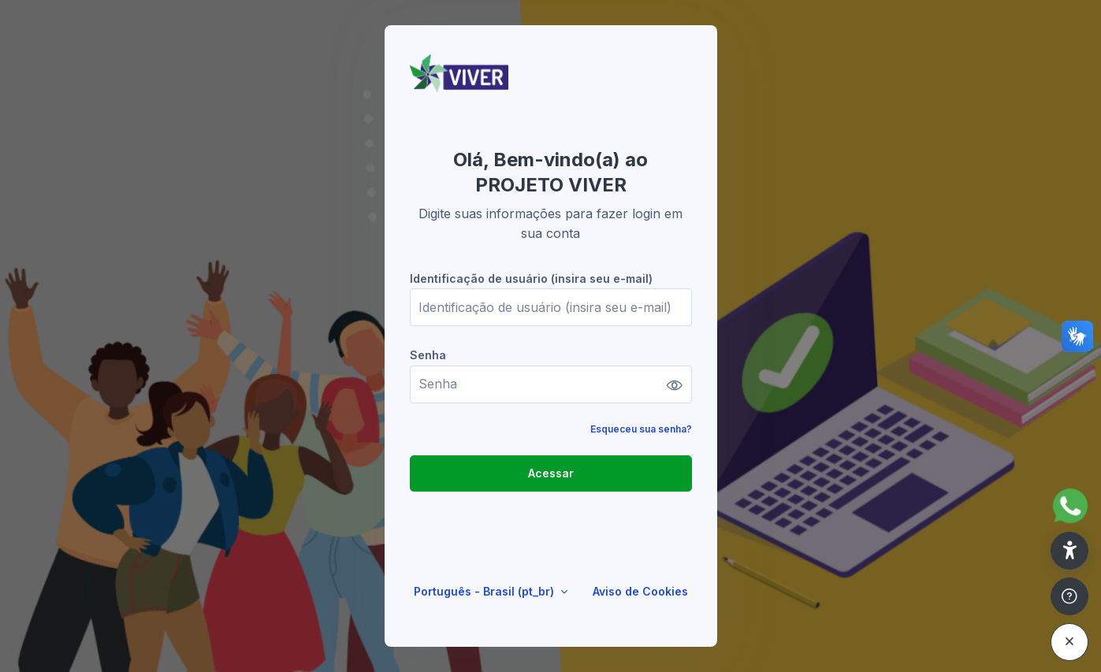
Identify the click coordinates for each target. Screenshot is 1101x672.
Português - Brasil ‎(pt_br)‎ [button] (485, 591)
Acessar (551, 473)
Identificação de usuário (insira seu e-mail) (531, 278)
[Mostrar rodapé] (1069, 596)
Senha (428, 355)
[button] (1069, 551)
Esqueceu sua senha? (641, 429)
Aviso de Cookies (640, 591)
